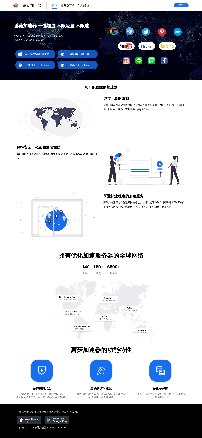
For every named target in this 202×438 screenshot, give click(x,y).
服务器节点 (68, 5)
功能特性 (83, 5)
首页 (54, 5)
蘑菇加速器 (40, 427)
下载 (19, 411)
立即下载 (181, 5)
